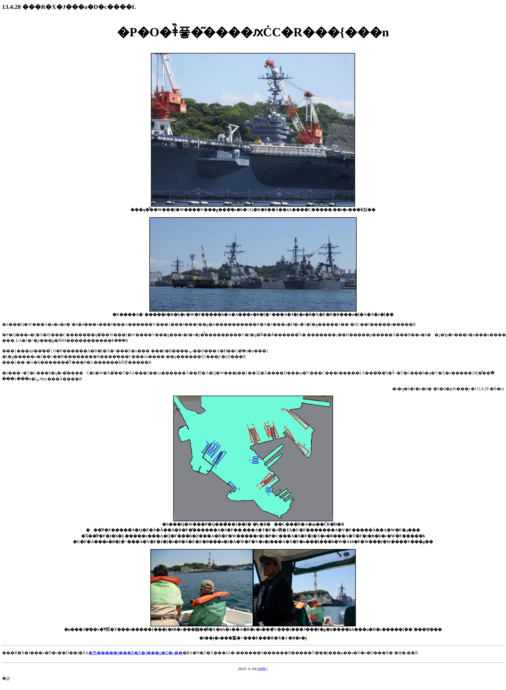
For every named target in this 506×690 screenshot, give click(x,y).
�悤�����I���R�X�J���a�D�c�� (135, 653)
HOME (262, 669)
